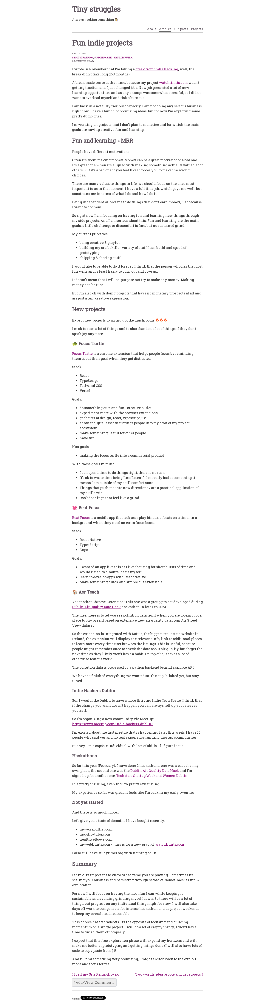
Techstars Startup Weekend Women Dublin (152, 775)
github (75, 998)
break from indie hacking (156, 69)
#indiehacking (103, 57)
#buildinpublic (123, 57)
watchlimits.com (173, 82)
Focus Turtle (82, 353)
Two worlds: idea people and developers (169, 974)
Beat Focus (81, 517)
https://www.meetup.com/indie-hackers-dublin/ (112, 724)
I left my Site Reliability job (96, 974)
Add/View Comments (94, 982)
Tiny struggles (96, 9)
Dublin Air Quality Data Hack (96, 607)
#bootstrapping (82, 57)
